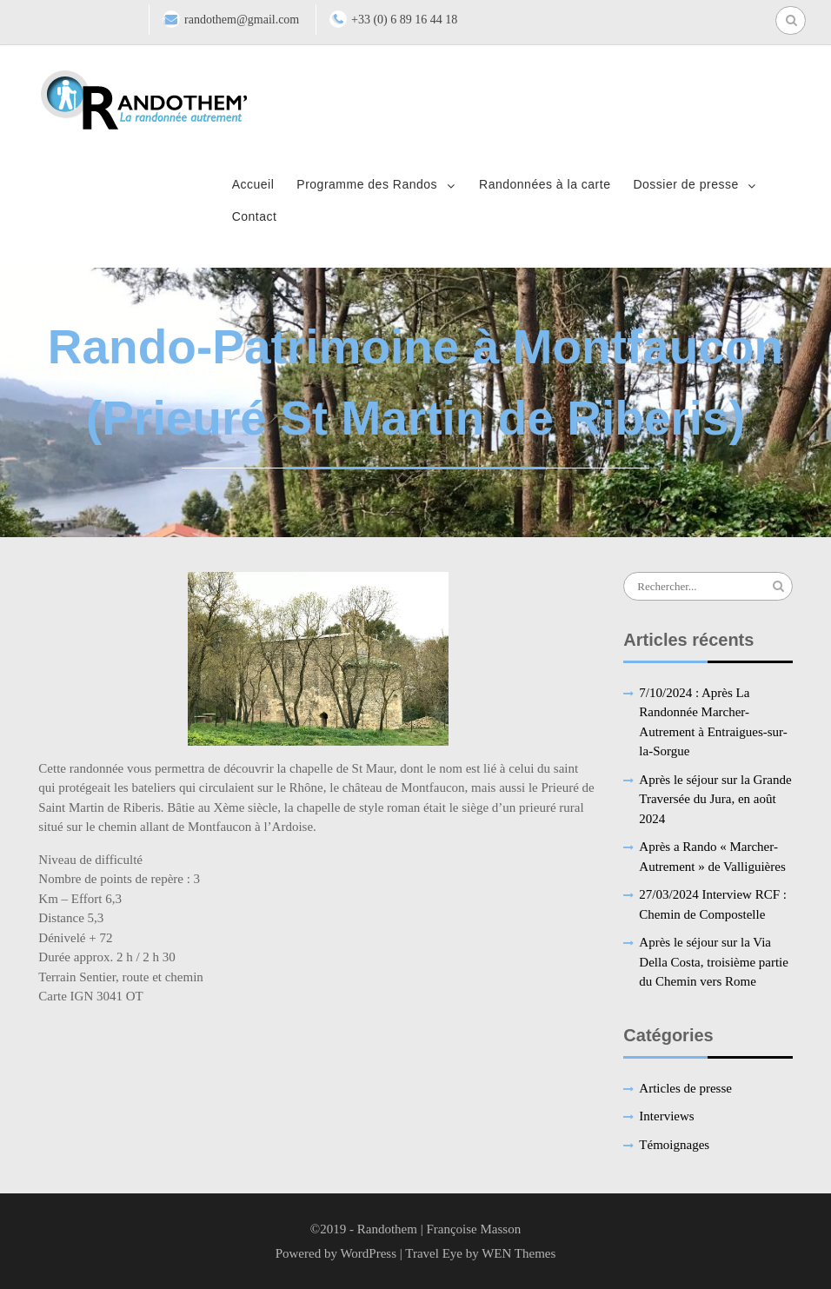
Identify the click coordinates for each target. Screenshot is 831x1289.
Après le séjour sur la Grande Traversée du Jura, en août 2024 (715, 799)
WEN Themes (518, 1253)
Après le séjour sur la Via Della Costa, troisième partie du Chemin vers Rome (713, 961)
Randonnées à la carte (544, 184)
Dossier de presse (685, 184)
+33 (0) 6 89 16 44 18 (404, 19)
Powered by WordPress (336, 1253)
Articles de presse (685, 1088)
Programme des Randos (366, 184)
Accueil (253, 184)
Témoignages (674, 1145)
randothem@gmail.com (241, 19)
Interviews (666, 1116)
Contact (254, 216)
